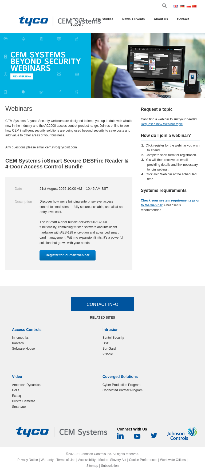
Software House (23, 348)
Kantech (18, 343)
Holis (15, 390)
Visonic (107, 354)
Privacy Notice (27, 460)
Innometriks (20, 337)
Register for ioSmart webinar (67, 255)
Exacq (16, 396)
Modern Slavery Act (112, 460)
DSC (105, 343)
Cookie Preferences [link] (143, 460)
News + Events (133, 19)
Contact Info (103, 304)
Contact (183, 19)
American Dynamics (26, 385)
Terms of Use (65, 460)
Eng (176, 7)
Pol (189, 7)
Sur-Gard (109, 348)
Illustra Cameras (23, 401)
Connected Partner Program (122, 390)
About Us (161, 19)
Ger (183, 7)
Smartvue (19, 407)
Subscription (110, 466)
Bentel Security (113, 337)
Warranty (47, 460)
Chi (194, 7)
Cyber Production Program (121, 385)
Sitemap (92, 466)
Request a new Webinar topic (162, 124)
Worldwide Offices (173, 460)
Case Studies (103, 19)
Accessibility (87, 460)
